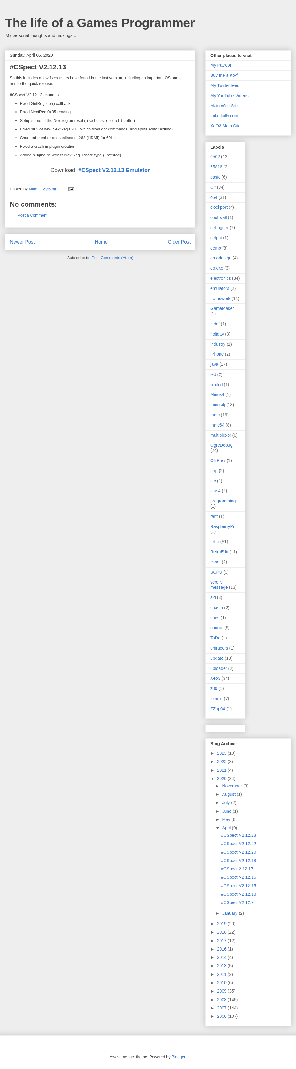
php (213, 470)
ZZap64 (217, 708)
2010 (222, 982)
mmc (215, 414)
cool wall (218, 217)
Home (101, 242)
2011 (222, 974)
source (216, 627)
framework (220, 298)
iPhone (217, 354)
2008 (222, 999)
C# (213, 187)
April (227, 827)
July (226, 802)
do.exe (216, 268)
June (227, 811)
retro (214, 541)
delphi (216, 237)
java (214, 364)
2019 (222, 923)
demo (215, 248)
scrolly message (219, 585)
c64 (213, 197)
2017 (222, 940)
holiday (217, 334)
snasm (216, 607)
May (226, 819)
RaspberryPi (222, 526)
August (229, 794)
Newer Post (22, 242)
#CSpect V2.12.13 (238, 894)
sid (213, 597)
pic (213, 480)
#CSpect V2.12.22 (238, 843)
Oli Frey (217, 460)
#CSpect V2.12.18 (238, 860)
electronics (220, 278)
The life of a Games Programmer (100, 23)
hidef (215, 323)
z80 (213, 688)
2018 (222, 932)
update (217, 658)
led (213, 374)
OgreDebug (221, 445)
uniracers (219, 648)
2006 (222, 1016)
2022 (222, 761)
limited (216, 384)
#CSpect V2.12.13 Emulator (114, 170)
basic (215, 177)
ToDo (215, 637)
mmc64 (217, 425)
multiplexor (220, 435)
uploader (218, 668)
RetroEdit (219, 551)
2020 (222, 778)
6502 (215, 156)
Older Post (179, 242)
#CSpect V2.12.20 (238, 852)
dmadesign (221, 257)
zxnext (216, 698)
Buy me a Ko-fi (224, 75)
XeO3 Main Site (225, 125)
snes (215, 617)
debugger (219, 227)
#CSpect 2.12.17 (237, 868)
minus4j (217, 404)
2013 (222, 965)
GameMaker (222, 308)
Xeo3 (215, 678)
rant (214, 516)
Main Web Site (224, 105)
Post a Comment (32, 215)
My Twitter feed (225, 85)
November (232, 785)
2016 (222, 949)
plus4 (215, 490)
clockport (219, 207)
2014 (222, 957)
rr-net (215, 561)
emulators (219, 288)
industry (217, 344)
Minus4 (217, 394)
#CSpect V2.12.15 (238, 885)
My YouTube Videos (229, 95)
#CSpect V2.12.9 (237, 902)
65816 (216, 166)
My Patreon (221, 65)
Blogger (178, 1057)
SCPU (216, 572)
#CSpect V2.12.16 (238, 877)
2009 (222, 991)
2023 (222, 753)
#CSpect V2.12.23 (238, 835)
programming (223, 500)
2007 (222, 1007)
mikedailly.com (224, 115)
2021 (222, 770)
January (230, 913)
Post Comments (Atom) (112, 257)
